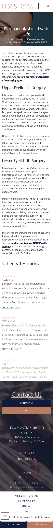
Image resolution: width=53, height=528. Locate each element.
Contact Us (13, 524)
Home (10, 39)
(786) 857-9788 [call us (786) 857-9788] (40, 524)
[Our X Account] (34, 463)
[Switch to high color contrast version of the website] (48, 6)
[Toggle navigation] (41, 6)
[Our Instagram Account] (27, 463)
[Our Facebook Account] (19, 463)
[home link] (17, 6)
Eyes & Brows (15, 42)
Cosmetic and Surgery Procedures (30, 39)
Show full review (11, 310)
